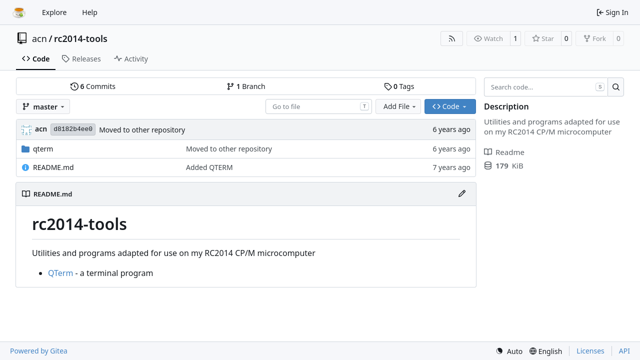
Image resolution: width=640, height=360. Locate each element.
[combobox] (319, 106)
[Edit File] (462, 194)
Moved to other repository (142, 129)
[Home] (19, 13)
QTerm (60, 273)
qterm (43, 149)
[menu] (509, 351)
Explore (54, 12)
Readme (504, 152)
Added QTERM (209, 167)
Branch (246, 86)
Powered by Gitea (39, 351)
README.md (53, 167)
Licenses (590, 351)
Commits (93, 86)
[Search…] (616, 87)
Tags (399, 86)
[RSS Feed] (452, 38)
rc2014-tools (81, 39)
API (624, 351)
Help (90, 12)
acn (39, 39)
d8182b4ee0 (73, 129)
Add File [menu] (401, 106)
